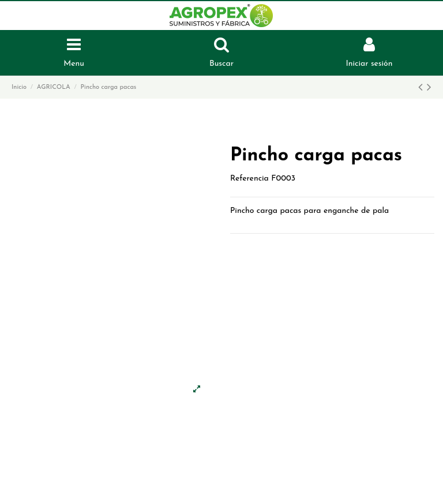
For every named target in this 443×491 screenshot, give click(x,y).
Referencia (249, 178)
